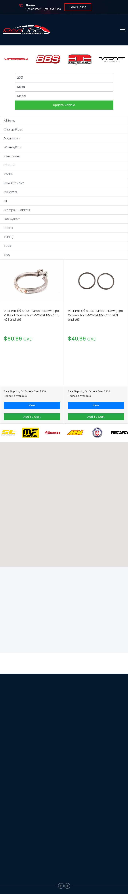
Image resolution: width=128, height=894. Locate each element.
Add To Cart (32, 417)
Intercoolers (12, 156)
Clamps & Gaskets (17, 210)
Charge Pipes (13, 129)
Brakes (8, 228)
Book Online (77, 7)
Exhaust (9, 165)
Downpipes (12, 138)
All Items (9, 120)
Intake (8, 174)
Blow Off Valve (14, 183)
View (32, 405)
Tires (7, 255)
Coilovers (10, 192)
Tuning (9, 237)
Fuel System (12, 219)
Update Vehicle (64, 105)
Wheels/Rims (13, 147)
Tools (8, 246)
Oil (5, 201)
